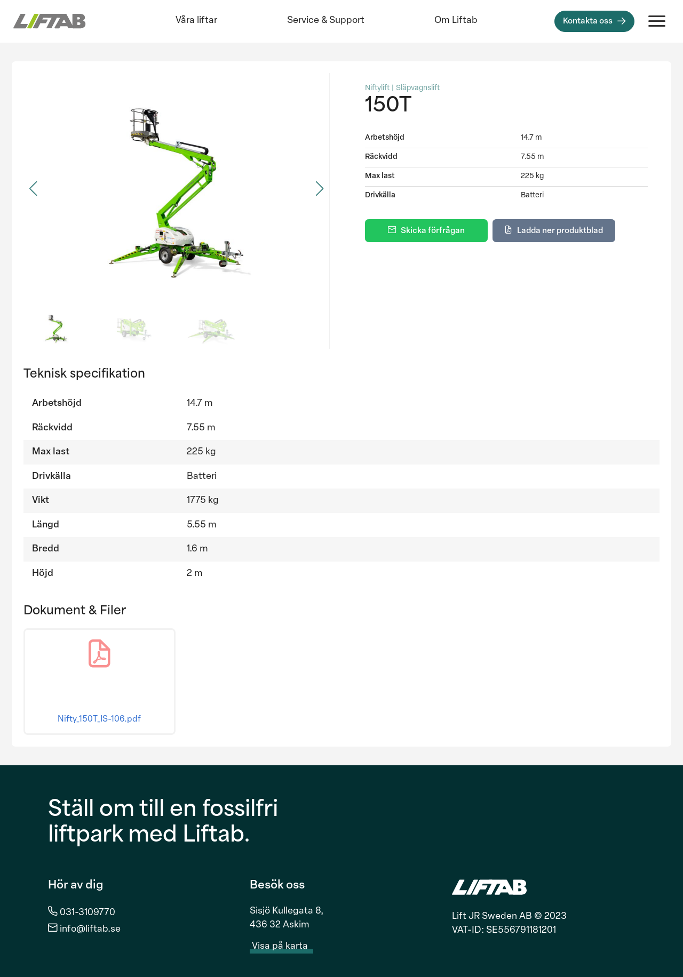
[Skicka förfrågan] (426, 230)
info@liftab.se (90, 929)
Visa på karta (286, 947)
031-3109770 (87, 912)
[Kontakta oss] (594, 21)
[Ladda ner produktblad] (554, 230)
